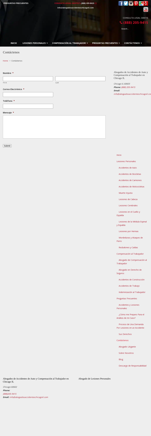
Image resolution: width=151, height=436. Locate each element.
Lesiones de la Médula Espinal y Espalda (132, 223)
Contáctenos (123, 340)
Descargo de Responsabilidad (132, 365)
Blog (121, 359)
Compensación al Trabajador (130, 253)
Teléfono (9, 101)
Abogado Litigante (127, 346)
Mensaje (8, 112)
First (5, 82)
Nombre (8, 73)
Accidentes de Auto (128, 167)
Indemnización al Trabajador (132, 292)
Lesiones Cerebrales (128, 205)
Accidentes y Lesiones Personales (128, 306)
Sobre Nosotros (126, 353)
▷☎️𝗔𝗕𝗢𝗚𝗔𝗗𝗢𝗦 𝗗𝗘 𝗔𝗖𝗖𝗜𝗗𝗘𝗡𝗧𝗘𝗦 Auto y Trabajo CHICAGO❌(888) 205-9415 (75, 22)
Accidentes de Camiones (130, 180)
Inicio (119, 155)
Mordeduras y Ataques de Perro (130, 239)
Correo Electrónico (13, 89)
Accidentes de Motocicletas (131, 186)
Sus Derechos (125, 334)
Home (5, 61)
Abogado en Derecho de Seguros (129, 271)
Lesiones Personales (126, 161)
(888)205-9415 (9, 393)
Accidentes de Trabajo (129, 285)
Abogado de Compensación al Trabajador (132, 262)
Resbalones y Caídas (128, 247)
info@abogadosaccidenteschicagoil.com (75, 8)
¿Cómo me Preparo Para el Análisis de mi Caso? (130, 316)
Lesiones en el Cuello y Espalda (128, 213)
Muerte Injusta (125, 193)
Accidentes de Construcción (132, 279)
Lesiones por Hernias (128, 231)
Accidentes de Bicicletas (130, 174)
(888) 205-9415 (87, 3)
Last (57, 82)
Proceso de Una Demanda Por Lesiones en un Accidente (130, 326)
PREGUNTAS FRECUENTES (16, 3)
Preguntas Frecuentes (127, 298)
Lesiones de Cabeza (128, 199)
